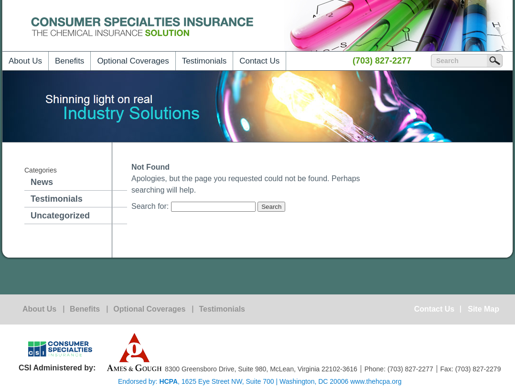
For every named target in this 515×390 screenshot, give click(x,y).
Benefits (69, 60)
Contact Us (259, 60)
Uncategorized (60, 215)
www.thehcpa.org (375, 381)
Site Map (483, 309)
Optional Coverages (133, 60)
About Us (25, 60)
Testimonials (204, 60)
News (42, 182)
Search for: (150, 206)
